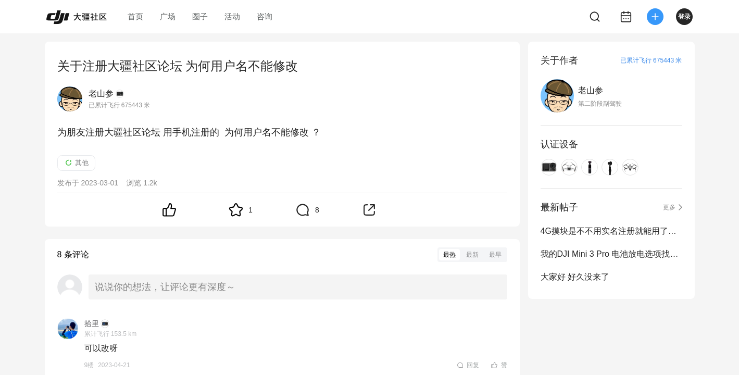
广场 (168, 16)
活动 (232, 16)
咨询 (264, 16)
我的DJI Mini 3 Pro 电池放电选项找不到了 (611, 253)
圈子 (200, 16)
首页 (135, 16)
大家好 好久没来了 (575, 276)
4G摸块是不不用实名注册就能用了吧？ (611, 231)
